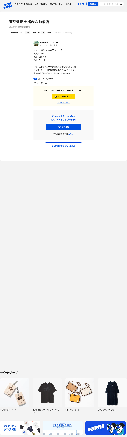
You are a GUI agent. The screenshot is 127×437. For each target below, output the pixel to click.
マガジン (43, 4)
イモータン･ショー (49, 42)
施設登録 (53, 4)
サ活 (36, 4)
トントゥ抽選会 (65, 4)
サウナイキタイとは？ (23, 4)
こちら (71, 133)
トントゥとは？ (63, 102)
